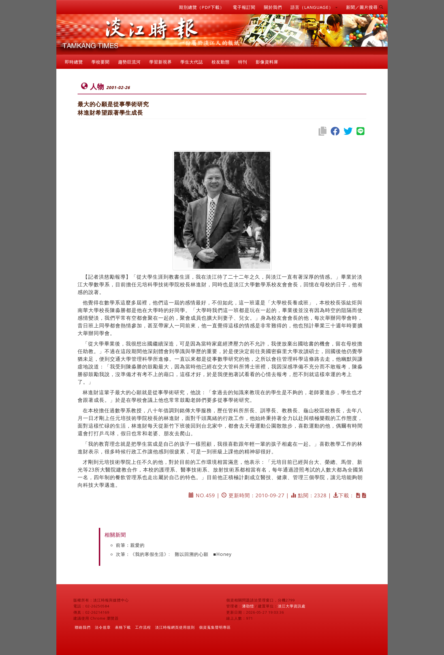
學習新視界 (160, 62)
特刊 (242, 62)
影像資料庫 (267, 62)
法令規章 (103, 627)
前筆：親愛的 (130, 545)
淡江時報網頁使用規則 (175, 627)
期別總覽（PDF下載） (201, 7)
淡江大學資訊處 (292, 606)
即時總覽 (74, 62)
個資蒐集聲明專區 (215, 627)
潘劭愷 (248, 606)
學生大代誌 (191, 62)
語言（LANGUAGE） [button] (314, 7)
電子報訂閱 (244, 7)
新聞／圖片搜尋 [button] (364, 7)
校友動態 (221, 62)
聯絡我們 (83, 627)
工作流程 (143, 627)
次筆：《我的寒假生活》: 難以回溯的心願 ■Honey (174, 554)
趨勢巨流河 (129, 62)
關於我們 (273, 7)
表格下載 (123, 627)
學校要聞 (100, 62)
